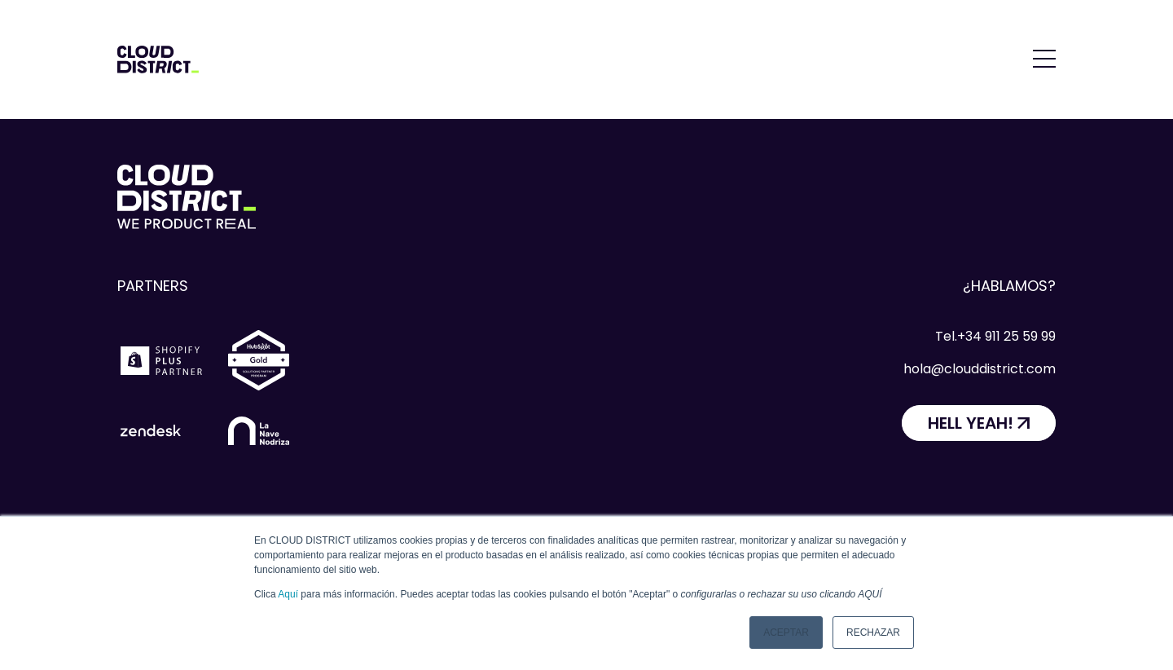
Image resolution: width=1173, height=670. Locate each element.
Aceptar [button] (786, 632)
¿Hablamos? (1009, 285)
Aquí (288, 594)
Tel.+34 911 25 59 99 (995, 336)
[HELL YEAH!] (979, 423)
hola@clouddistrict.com (979, 368)
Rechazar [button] (873, 632)
